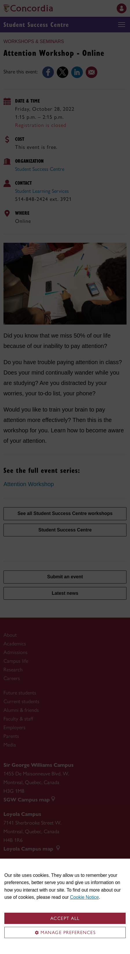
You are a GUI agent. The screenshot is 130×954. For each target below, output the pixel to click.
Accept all (65, 918)
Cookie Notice (84, 897)
